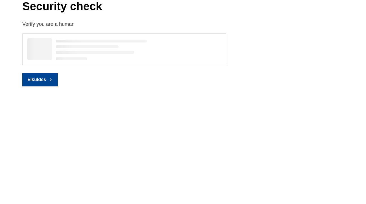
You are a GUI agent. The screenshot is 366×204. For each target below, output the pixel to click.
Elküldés (36, 79)
